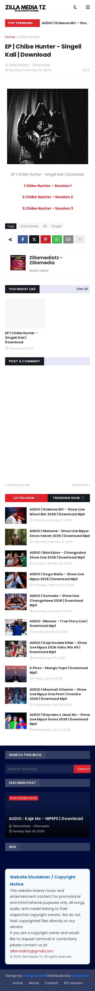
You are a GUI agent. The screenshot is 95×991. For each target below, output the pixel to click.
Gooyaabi (80, 975)
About (34, 983)
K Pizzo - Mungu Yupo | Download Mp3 (59, 670)
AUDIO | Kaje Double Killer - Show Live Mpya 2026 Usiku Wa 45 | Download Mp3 (58, 647)
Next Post (79, 485)
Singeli (57, 226)
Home (10, 37)
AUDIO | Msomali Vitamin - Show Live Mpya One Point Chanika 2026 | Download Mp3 (58, 694)
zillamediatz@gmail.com (31, 951)
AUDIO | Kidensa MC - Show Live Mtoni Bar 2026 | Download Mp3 (65, 24)
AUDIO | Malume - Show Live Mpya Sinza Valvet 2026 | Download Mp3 (60, 533)
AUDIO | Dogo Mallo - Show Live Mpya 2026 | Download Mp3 (57, 576)
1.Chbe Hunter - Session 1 (47, 185)
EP (45, 226)
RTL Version (73, 983)
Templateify (34, 975)
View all (82, 289)
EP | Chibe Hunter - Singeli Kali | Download (21, 338)
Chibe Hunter (29, 37)
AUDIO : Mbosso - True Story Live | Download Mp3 (58, 623)
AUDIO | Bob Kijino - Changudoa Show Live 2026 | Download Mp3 (58, 555)
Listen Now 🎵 (26, 498)
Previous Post (19, 485)
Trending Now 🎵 (69, 498)
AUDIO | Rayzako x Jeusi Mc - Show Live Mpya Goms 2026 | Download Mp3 (60, 719)
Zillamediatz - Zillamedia (46, 260)
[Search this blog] (40, 769)
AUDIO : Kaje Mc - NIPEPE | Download (46, 819)
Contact (51, 983)
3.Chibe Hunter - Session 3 (47, 208)
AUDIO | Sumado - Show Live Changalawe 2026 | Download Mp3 (56, 600)
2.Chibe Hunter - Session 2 (47, 196)
